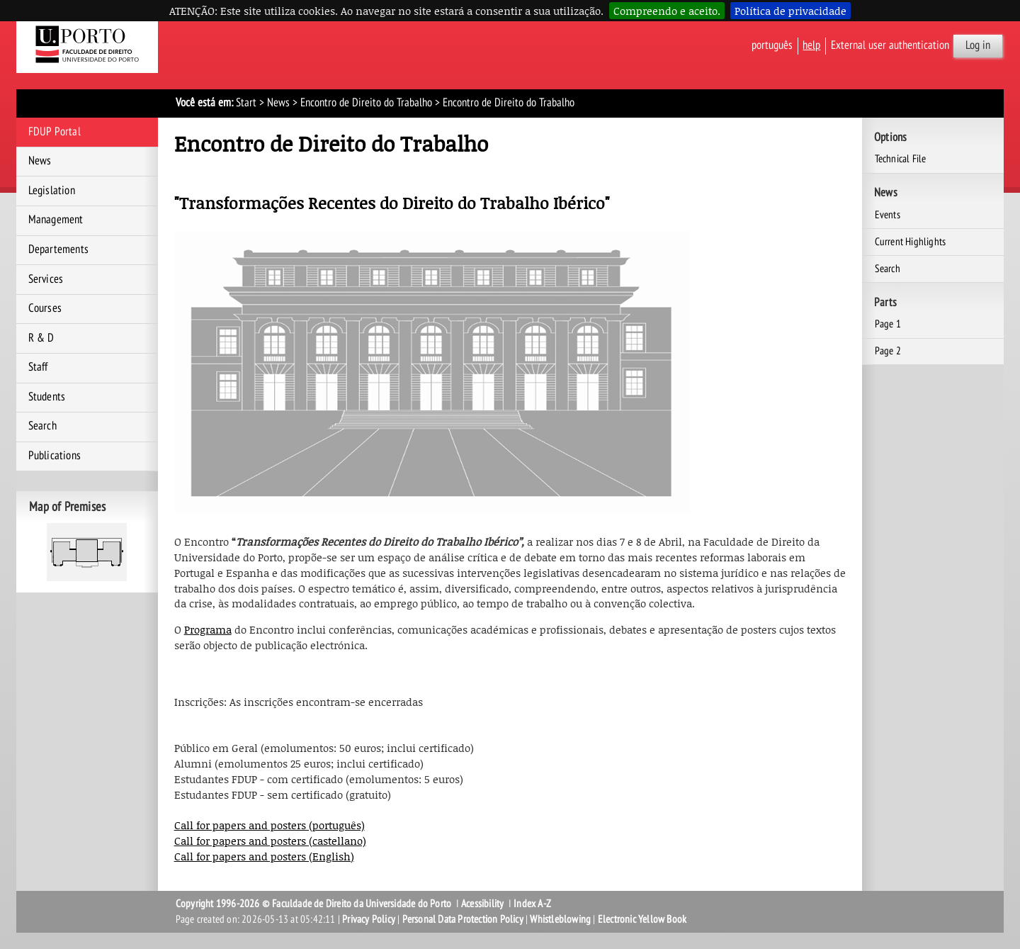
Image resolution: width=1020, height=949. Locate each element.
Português (772, 45)
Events (887, 214)
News (278, 103)
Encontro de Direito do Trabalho (366, 103)
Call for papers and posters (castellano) (270, 840)
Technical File (900, 158)
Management (56, 220)
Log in (977, 45)
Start (246, 103)
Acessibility (482, 903)
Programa (208, 629)
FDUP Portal (54, 132)
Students (47, 397)
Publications (54, 456)
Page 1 (888, 324)
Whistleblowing (560, 919)
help (811, 45)
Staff (38, 367)
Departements (58, 249)
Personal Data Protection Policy (462, 919)
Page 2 (888, 350)
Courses (45, 308)
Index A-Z (532, 903)
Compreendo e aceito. (666, 11)
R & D (41, 338)
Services (46, 279)
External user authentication (890, 45)
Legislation (51, 191)
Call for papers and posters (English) (264, 856)
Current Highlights (910, 241)
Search (42, 426)
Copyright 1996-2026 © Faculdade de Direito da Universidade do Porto (315, 903)
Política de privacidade (790, 11)
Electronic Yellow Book (642, 919)
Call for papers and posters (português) (269, 825)
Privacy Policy (368, 919)
